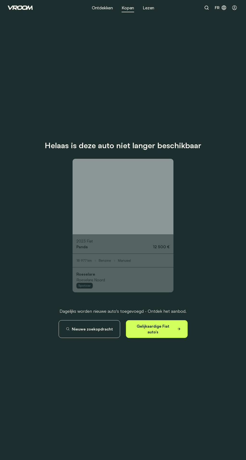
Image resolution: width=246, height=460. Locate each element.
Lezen (148, 7)
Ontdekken (102, 7)
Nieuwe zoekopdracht (89, 329)
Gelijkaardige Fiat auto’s (159, 329)
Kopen (128, 7)
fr (221, 8)
